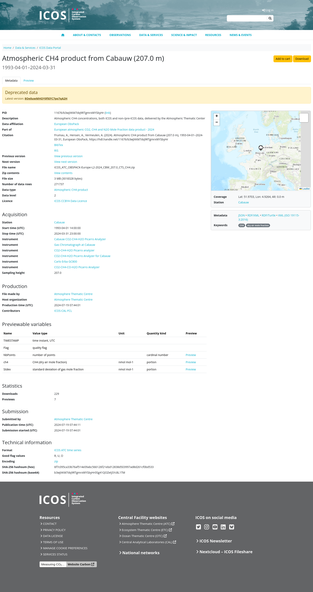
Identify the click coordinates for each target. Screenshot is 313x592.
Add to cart (283, 59)
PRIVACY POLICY (54, 530)
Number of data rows (17, 184)
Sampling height (13, 273)
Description (10, 118)
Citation (7, 135)
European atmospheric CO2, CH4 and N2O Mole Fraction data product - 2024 (104, 129)
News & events (241, 35)
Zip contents (11, 173)
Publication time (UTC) (17, 425)
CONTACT (49, 524)
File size (7, 178)
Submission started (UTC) (19, 430)
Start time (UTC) (13, 228)
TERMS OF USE (53, 542)
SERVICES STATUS (55, 554)
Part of (7, 129)
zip (56, 461)
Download (302, 59)
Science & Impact (184, 35)
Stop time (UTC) (13, 233)
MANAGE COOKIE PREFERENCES (65, 548)
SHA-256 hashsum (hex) (18, 467)
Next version (11, 162)
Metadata (11, 80)
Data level (9, 195)
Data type (9, 190)
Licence (7, 201)
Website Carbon (79, 564)
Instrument (10, 239)
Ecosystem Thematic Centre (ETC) (145, 530)
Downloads (10, 394)
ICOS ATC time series (67, 450)
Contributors (11, 311)
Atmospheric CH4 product (71, 190)
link (107, 113)
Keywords (220, 225)
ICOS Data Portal (50, 48)
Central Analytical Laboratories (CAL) (147, 542)
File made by (11, 294)
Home (8, 48)
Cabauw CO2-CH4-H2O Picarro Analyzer (80, 239)
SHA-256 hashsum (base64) (20, 472)
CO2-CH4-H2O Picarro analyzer (74, 250)
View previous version (68, 156)
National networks (140, 552)
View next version (65, 162)
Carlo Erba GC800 (65, 261)
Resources (213, 35)
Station (7, 222)
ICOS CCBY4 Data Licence (70, 201)
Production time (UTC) (17, 305)
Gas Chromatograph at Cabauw (74, 245)
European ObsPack (66, 124)
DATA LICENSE (53, 536)
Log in (267, 10)
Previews (8, 399)
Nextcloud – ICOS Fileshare (226, 551)
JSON (242, 215)
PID (4, 113)
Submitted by (11, 419)
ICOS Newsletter (215, 541)
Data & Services (151, 35)
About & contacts (87, 35)
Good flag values (13, 456)
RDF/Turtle (269, 215)
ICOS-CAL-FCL (63, 311)
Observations (120, 35)
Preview (29, 80)
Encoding (8, 461)
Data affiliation (12, 124)
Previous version (13, 156)
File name (9, 167)
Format (7, 450)
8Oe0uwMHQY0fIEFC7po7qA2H (46, 98)
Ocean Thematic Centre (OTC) (142, 536)
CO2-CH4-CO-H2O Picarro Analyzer (77, 267)
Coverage (220, 197)
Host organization (14, 299)
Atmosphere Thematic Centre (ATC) (146, 524)
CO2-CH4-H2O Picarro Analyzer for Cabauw (82, 256)
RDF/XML (253, 215)
